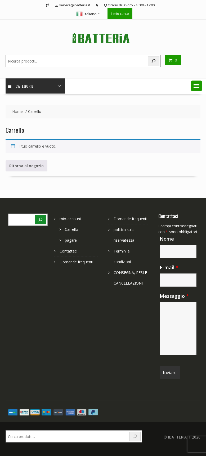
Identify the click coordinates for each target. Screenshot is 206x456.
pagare (71, 240)
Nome (167, 239)
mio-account (70, 218)
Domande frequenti (76, 261)
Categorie (21, 86)
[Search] (153, 61)
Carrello (71, 229)
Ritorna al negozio (26, 165)
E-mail (169, 267)
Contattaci (68, 251)
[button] (196, 86)
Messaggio (174, 296)
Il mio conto (120, 13)
